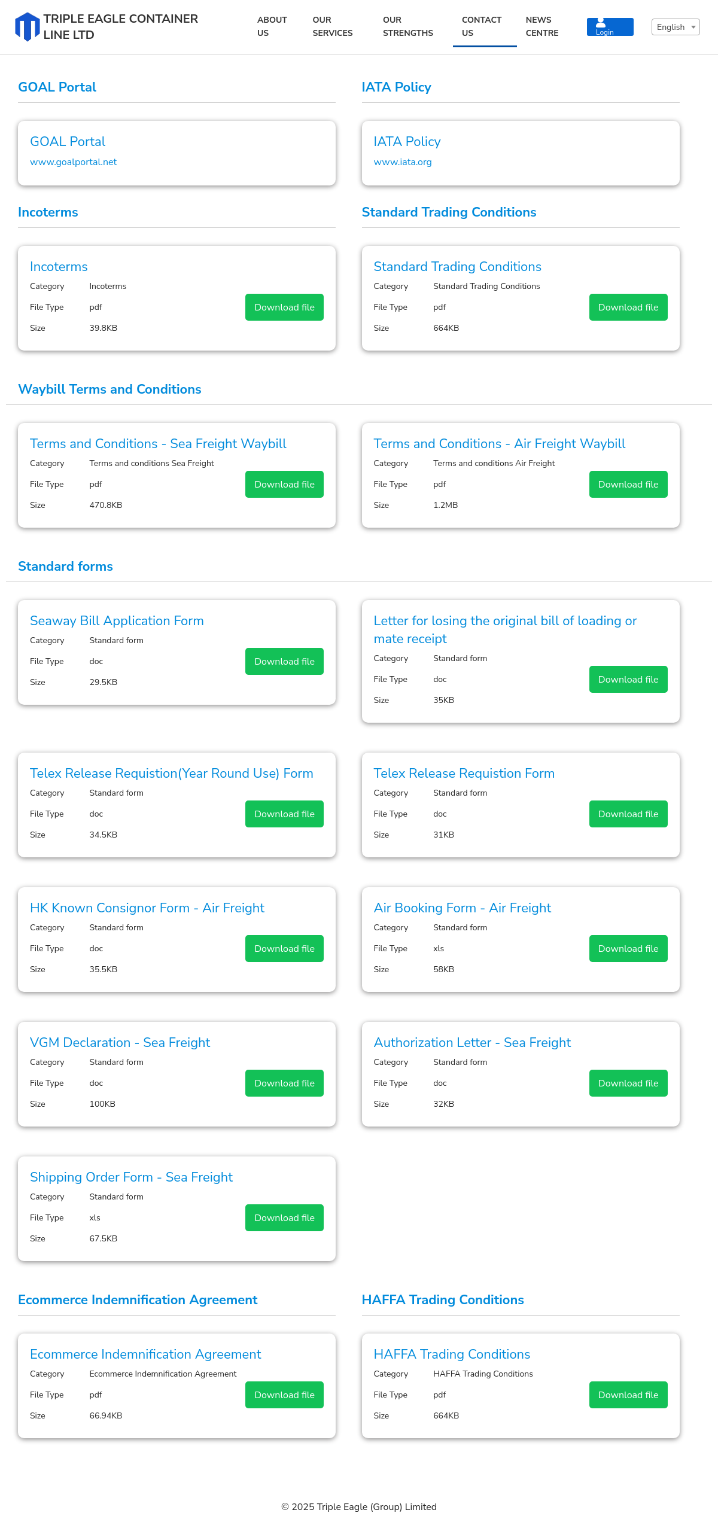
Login (605, 27)
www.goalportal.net (73, 162)
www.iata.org (403, 162)
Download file (284, 307)
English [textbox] (670, 27)
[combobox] (676, 27)
